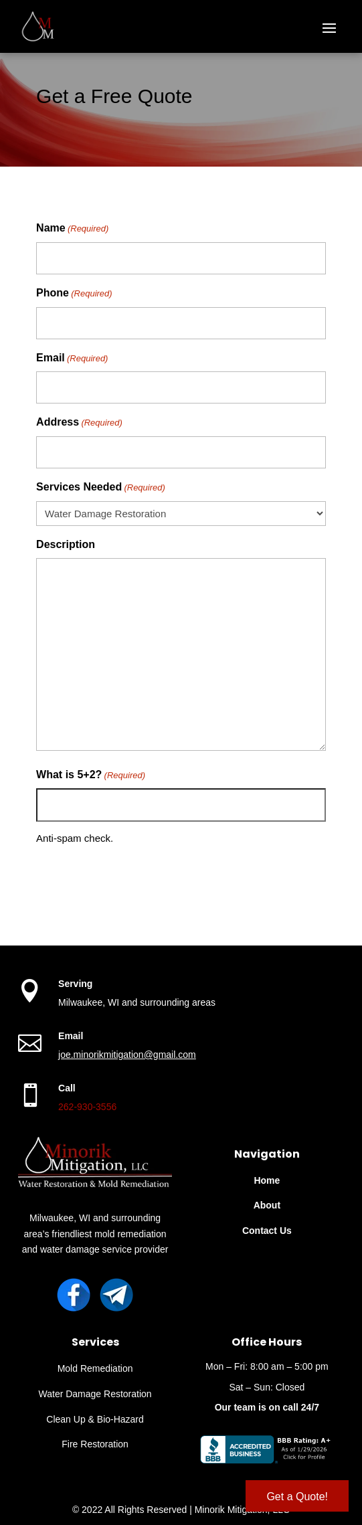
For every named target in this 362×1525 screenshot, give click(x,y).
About (267, 1205)
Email (72, 359)
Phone (74, 294)
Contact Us (267, 1230)
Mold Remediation (95, 1368)
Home (267, 1180)
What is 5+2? (90, 776)
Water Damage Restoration (95, 1393)
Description (65, 544)
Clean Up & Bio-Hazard (95, 1419)
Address (79, 423)
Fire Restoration (95, 1444)
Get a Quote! (297, 1496)
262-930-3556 (87, 1106)
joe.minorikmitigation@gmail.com (127, 1054)
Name (72, 229)
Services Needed (100, 488)
